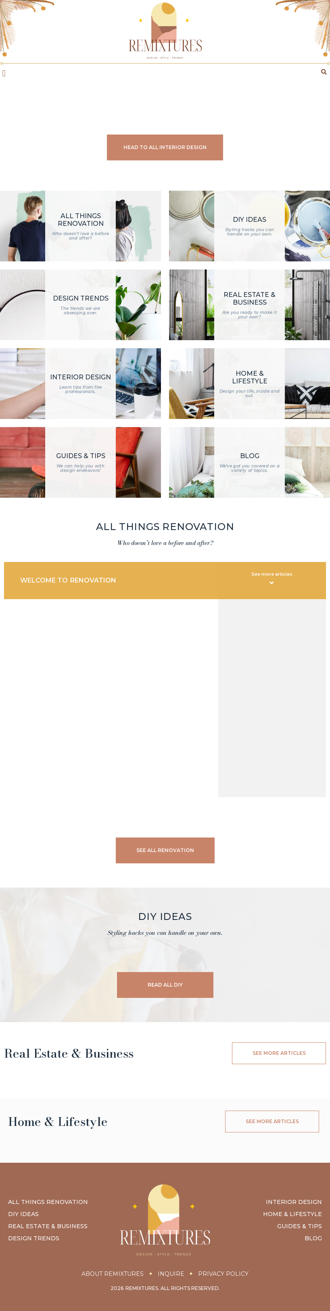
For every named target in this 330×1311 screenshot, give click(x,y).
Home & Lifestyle (292, 1214)
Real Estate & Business (48, 1226)
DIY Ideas (23, 1214)
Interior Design (294, 1202)
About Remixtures (112, 1273)
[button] (4, 73)
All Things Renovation (48, 1202)
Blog (313, 1238)
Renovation (93, 580)
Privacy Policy (223, 1273)
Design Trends (33, 1238)
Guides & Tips (299, 1226)
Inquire (171, 1273)
